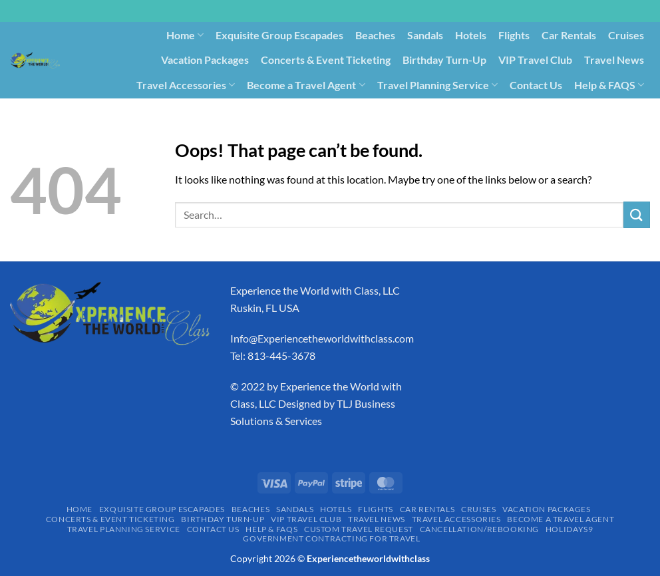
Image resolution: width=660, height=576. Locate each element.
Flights (514, 35)
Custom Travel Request (229, 109)
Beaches (375, 35)
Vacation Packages (205, 59)
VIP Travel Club (535, 59)
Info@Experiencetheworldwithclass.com (322, 338)
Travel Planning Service (437, 85)
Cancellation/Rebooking (353, 109)
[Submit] (636, 214)
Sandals (425, 35)
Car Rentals (569, 35)
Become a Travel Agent (306, 85)
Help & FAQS (609, 85)
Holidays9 (445, 109)
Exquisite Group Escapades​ (279, 35)
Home (185, 35)
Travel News (614, 59)
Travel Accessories (185, 85)
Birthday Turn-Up (444, 59)
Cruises (626, 35)
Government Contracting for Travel (565, 109)
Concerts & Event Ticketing (326, 59)
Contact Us (536, 84)
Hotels (470, 35)
